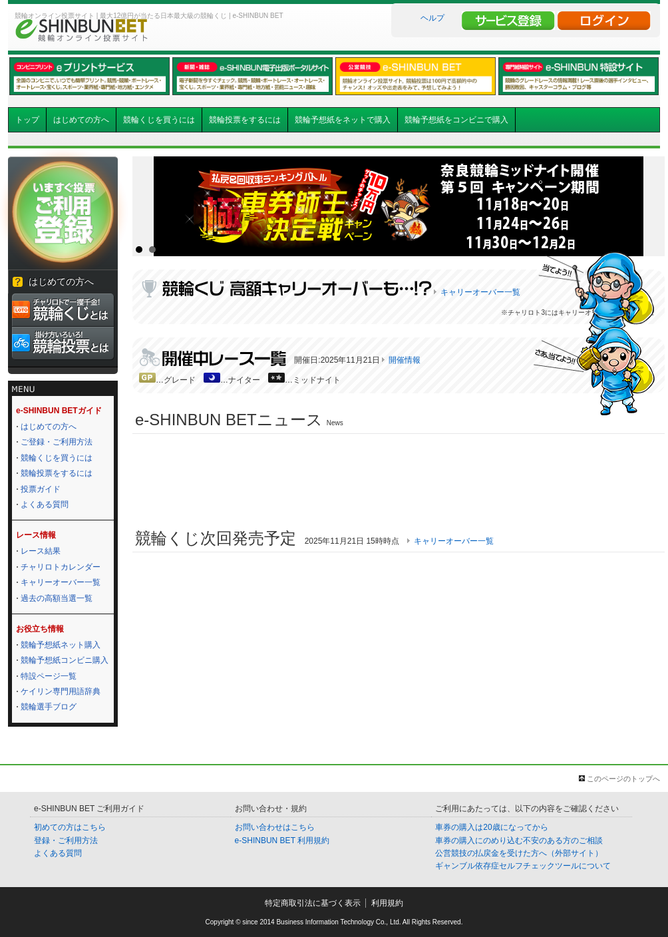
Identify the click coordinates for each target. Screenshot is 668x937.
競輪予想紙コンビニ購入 (64, 660)
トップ (27, 119)
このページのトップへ (623, 779)
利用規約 (387, 903)
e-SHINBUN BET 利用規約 (282, 840)
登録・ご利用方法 (66, 840)
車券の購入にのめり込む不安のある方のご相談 (519, 840)
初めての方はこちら (70, 827)
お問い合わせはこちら (275, 827)
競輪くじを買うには (159, 119)
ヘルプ (432, 18)
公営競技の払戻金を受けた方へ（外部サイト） (519, 853)
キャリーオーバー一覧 (60, 582)
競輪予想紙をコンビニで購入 (456, 119)
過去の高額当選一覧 (56, 598)
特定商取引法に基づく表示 (313, 903)
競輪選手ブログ (49, 706)
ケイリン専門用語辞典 (60, 691)
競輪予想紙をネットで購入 (343, 119)
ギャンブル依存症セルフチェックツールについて (523, 865)
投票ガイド (41, 489)
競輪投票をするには (245, 119)
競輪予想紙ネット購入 (60, 645)
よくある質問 (45, 504)
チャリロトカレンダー (60, 567)
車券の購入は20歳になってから (491, 827)
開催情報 (404, 360)
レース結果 (41, 551)
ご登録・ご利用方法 (56, 442)
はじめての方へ (81, 119)
